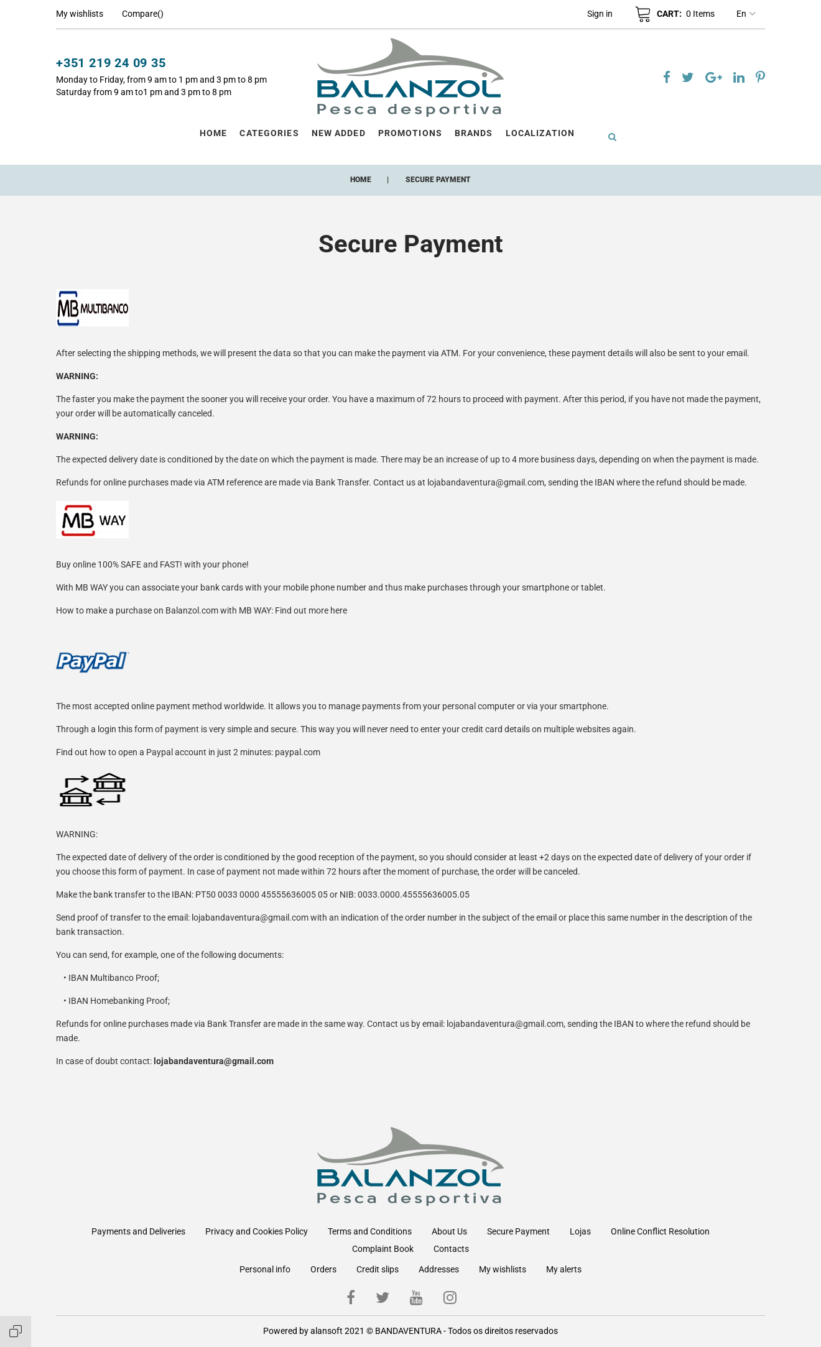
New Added (339, 133)
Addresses (439, 1269)
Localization (540, 133)
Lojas (580, 1231)
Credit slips (377, 1269)
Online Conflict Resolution (660, 1231)
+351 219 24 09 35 (111, 62)
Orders (323, 1269)
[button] (600, 14)
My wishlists (502, 1269)
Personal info (264, 1269)
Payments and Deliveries (138, 1231)
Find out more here (311, 610)
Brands (474, 133)
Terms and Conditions (370, 1231)
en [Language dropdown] (746, 14)
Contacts (451, 1249)
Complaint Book (383, 1249)
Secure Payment (518, 1231)
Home (213, 133)
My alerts (564, 1269)
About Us (449, 1231)
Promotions (410, 133)
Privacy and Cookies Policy (256, 1231)
